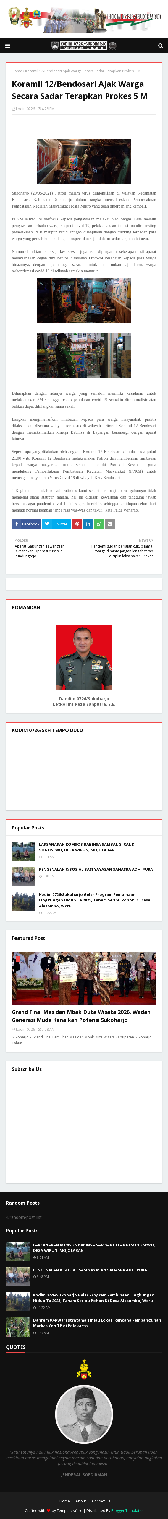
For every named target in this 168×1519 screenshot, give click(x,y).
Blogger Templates (127, 1510)
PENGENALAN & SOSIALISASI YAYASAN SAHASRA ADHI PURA (96, 869)
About (81, 1501)
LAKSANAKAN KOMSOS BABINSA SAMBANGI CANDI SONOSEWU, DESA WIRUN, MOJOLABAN (87, 847)
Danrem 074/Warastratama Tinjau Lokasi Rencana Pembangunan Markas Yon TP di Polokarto (97, 1323)
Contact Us (101, 1501)
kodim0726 (25, 108)
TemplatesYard (70, 1510)
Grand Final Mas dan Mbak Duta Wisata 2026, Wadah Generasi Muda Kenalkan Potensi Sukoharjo (81, 1015)
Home (17, 71)
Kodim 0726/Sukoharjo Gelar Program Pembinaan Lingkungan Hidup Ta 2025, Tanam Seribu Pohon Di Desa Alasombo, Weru (94, 900)
